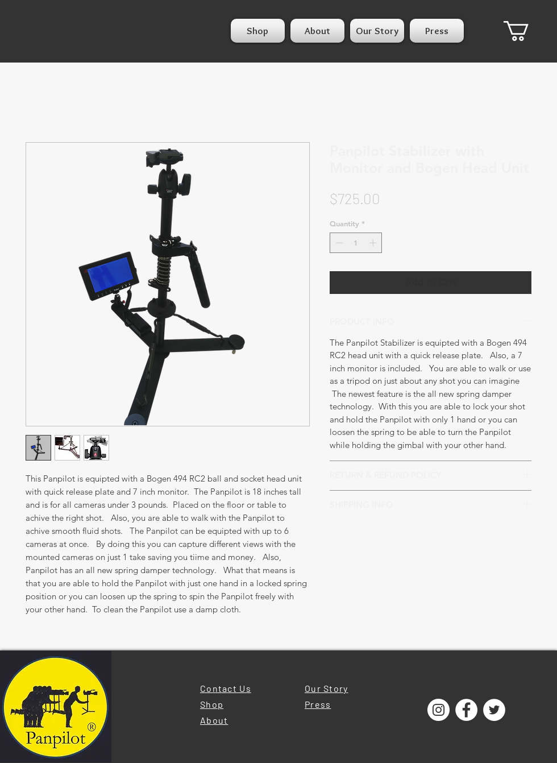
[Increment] (374, 242)
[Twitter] (494, 710)
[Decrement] (338, 242)
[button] (528, 31)
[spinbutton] (356, 242)
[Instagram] (438, 710)
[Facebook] (466, 710)
